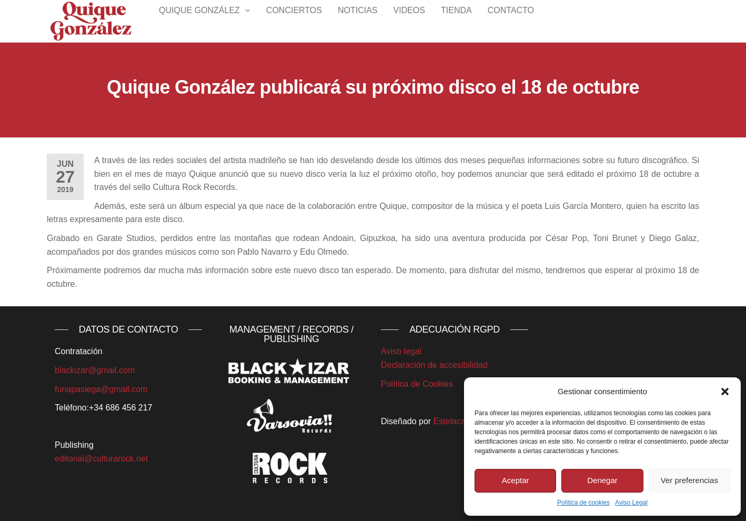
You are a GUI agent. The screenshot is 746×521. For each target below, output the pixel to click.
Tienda (456, 20)
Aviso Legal (631, 502)
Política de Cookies (417, 383)
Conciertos (294, 20)
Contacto (511, 20)
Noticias (358, 20)
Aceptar (515, 480)
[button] (725, 391)
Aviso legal (401, 351)
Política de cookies (583, 502)
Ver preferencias (689, 480)
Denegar (602, 480)
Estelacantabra (462, 421)
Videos (409, 20)
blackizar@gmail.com (95, 370)
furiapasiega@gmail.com (101, 389)
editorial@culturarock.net (101, 458)
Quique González (199, 20)
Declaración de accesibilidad (434, 364)
